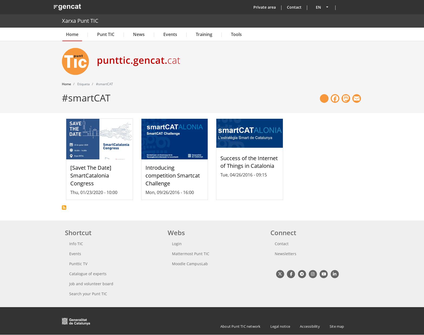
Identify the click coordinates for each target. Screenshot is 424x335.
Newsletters (285, 253)
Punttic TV (78, 263)
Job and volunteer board (91, 283)
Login (177, 243)
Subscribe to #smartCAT (64, 207)
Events (170, 34)
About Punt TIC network (240, 326)
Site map (337, 326)
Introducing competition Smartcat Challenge (172, 175)
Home (72, 34)
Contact (294, 7)
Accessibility (310, 326)
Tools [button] (236, 34)
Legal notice (280, 326)
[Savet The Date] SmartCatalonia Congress (90, 175)
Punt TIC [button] (105, 34)
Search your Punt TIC (88, 293)
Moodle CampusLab (190, 263)
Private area (264, 7)
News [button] (139, 34)
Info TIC (76, 243)
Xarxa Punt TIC (80, 20)
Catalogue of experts (88, 273)
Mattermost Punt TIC (190, 253)
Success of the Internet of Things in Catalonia (249, 162)
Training (204, 34)
